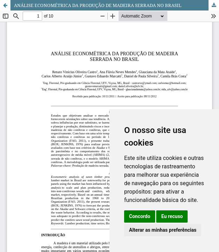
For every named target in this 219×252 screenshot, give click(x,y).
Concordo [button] (139, 216)
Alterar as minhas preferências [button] (162, 230)
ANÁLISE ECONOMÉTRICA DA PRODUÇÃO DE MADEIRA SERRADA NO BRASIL (97, 5)
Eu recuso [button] (172, 216)
